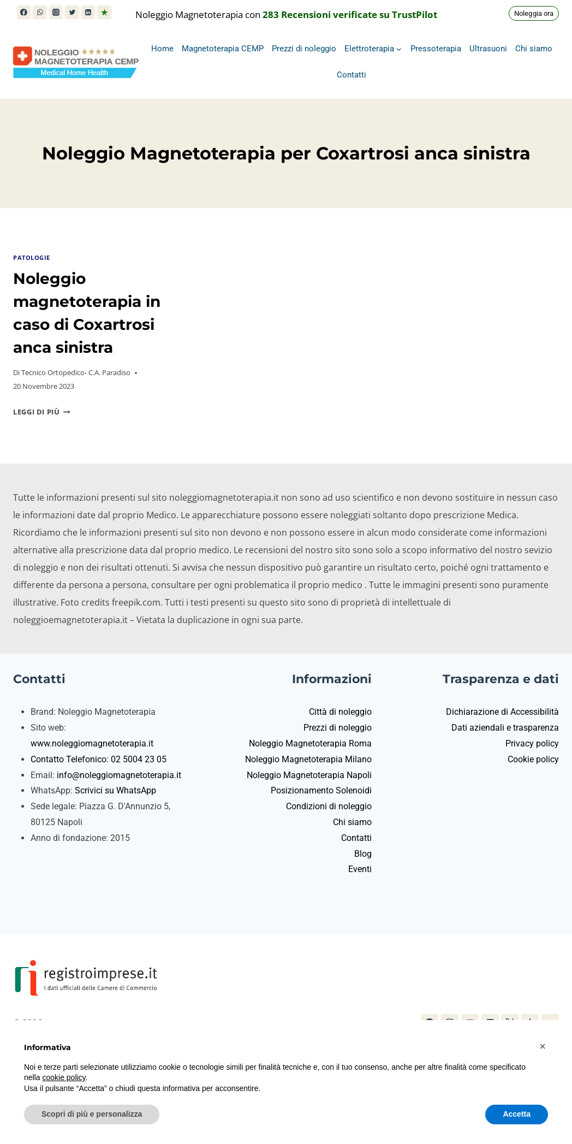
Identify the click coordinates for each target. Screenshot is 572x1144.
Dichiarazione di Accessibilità (502, 712)
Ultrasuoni (488, 49)
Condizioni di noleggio (329, 806)
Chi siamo (533, 49)
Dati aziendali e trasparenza (505, 727)
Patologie (31, 257)
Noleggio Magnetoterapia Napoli (309, 775)
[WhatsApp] (40, 12)
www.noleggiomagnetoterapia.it (92, 743)
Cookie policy (533, 759)
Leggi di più (41, 412)
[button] (542, 1046)
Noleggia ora (533, 13)
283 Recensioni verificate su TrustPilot (350, 14)
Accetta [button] (517, 1114)
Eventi (360, 869)
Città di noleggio (340, 712)
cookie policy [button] (63, 1077)
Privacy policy (532, 743)
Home (162, 49)
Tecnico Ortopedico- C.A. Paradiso (75, 372)
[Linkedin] (88, 12)
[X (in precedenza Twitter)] (72, 12)
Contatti (351, 75)
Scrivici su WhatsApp (115, 790)
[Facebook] (24, 12)
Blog (363, 854)
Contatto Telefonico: (71, 759)
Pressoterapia (435, 49)
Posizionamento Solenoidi (321, 790)
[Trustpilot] (104, 12)
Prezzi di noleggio (304, 49)
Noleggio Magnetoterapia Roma (310, 743)
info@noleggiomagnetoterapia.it (119, 775)
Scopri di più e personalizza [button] (91, 1114)
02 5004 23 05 (138, 759)
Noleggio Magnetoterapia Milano (308, 759)
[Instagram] (56, 12)
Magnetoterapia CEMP (223, 49)
